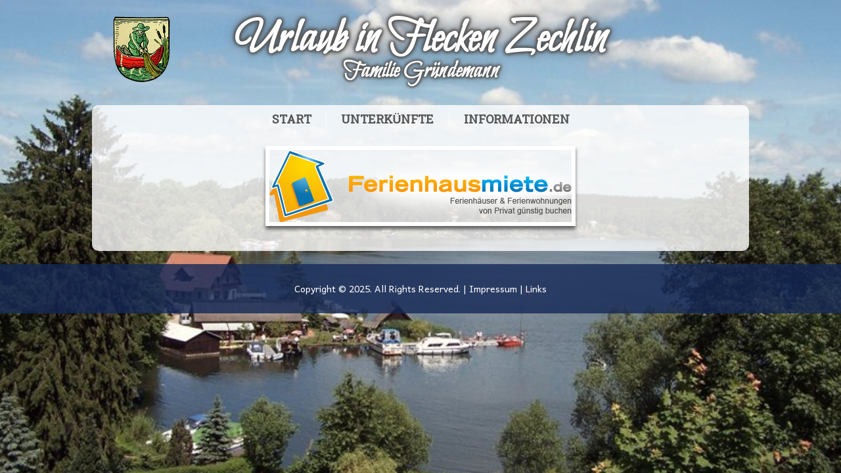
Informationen (517, 120)
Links (536, 288)
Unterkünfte (387, 120)
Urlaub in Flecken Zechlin (420, 40)
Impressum (493, 288)
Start (291, 120)
